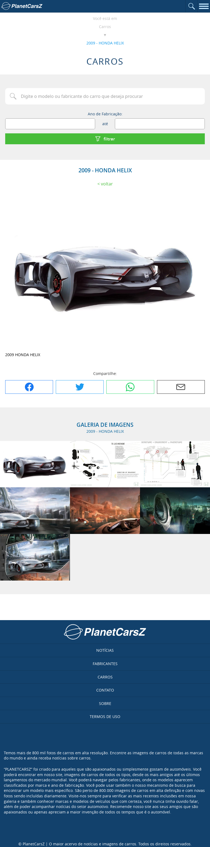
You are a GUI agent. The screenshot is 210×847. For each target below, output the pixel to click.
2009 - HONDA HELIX (105, 43)
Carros (105, 26)
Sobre (105, 703)
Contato (105, 690)
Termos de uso (105, 716)
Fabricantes (105, 663)
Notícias (105, 650)
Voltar (107, 184)
